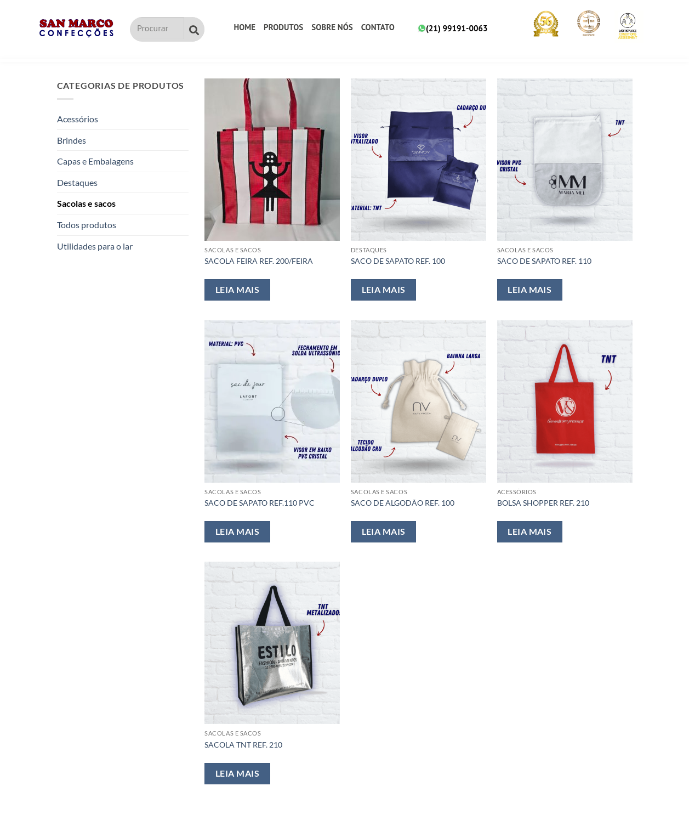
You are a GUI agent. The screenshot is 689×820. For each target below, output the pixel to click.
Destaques (77, 182)
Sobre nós (331, 27)
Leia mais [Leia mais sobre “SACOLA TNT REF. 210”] (237, 773)
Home (244, 27)
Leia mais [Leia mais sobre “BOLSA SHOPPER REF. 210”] (529, 531)
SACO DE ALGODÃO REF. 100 (402, 502)
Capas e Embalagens (95, 161)
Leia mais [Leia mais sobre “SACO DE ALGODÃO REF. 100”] (384, 531)
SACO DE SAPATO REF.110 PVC (259, 502)
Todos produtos (86, 224)
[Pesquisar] (194, 29)
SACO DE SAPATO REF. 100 (398, 260)
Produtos (283, 27)
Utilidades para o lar (95, 246)
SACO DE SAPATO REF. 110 (544, 260)
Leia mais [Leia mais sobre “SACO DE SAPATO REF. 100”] (384, 290)
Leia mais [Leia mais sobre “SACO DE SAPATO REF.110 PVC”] (237, 531)
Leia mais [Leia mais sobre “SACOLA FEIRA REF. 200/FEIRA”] (237, 290)
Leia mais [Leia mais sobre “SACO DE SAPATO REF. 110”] (529, 290)
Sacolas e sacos (86, 203)
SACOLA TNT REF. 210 (243, 744)
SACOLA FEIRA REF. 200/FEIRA (258, 260)
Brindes (71, 140)
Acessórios (77, 119)
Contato (378, 27)
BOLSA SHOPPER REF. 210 (543, 502)
